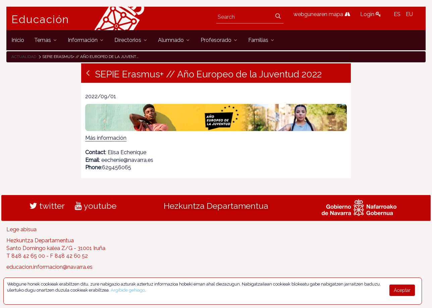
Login (370, 14)
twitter (47, 206)
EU (409, 14)
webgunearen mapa (321, 14)
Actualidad (23, 56)
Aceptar (402, 290)
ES (397, 14)
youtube (95, 206)
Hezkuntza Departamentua (216, 206)
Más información (105, 138)
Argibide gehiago (128, 290)
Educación (40, 19)
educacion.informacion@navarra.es (49, 267)
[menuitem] (17, 40)
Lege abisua (21, 229)
